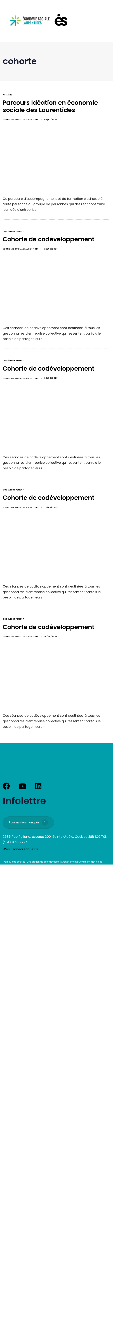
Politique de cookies (14, 861)
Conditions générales (90, 861)
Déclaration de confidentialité (43, 861)
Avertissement (69, 861)
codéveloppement (13, 231)
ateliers (7, 94)
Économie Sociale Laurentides (21, 119)
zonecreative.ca (25, 849)
